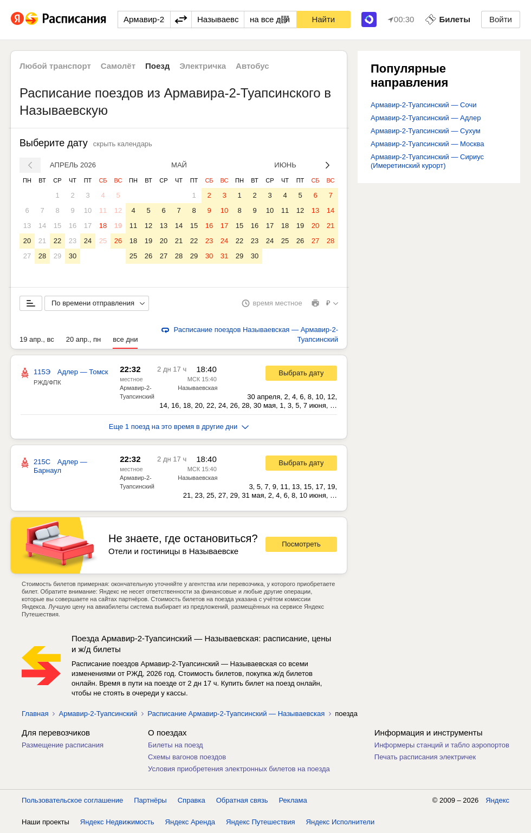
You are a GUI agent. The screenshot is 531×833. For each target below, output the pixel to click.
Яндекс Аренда (190, 822)
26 (118, 241)
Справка (191, 800)
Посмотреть (301, 544)
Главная (35, 714)
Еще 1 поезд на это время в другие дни (179, 426)
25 (103, 241)
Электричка (202, 65)
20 (27, 241)
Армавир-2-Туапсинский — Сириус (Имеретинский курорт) (427, 161)
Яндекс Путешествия (260, 822)
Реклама (293, 800)
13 (27, 226)
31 (224, 256)
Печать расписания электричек (425, 757)
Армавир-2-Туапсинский (98, 714)
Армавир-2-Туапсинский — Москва (427, 144)
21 (42, 241)
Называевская (197, 388)
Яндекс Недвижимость (117, 822)
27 (27, 256)
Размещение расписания (62, 745)
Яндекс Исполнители (340, 822)
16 (72, 226)
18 (103, 226)
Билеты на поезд (175, 745)
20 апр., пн (83, 339)
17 (88, 226)
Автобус (252, 65)
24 (88, 241)
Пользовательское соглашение (72, 800)
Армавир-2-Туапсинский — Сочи (423, 105)
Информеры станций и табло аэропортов (441, 745)
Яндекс (497, 800)
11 (103, 210)
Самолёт (118, 65)
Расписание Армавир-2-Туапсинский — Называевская (236, 714)
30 (72, 256)
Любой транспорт (55, 65)
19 (118, 226)
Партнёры (150, 800)
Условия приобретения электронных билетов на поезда (239, 769)
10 (88, 210)
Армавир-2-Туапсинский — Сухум (426, 131)
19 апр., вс (37, 339)
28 (42, 256)
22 (57, 241)
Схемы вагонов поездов (187, 757)
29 (57, 256)
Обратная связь (242, 800)
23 (72, 241)
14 (42, 226)
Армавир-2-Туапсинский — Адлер (426, 118)
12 (118, 210)
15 (57, 226)
